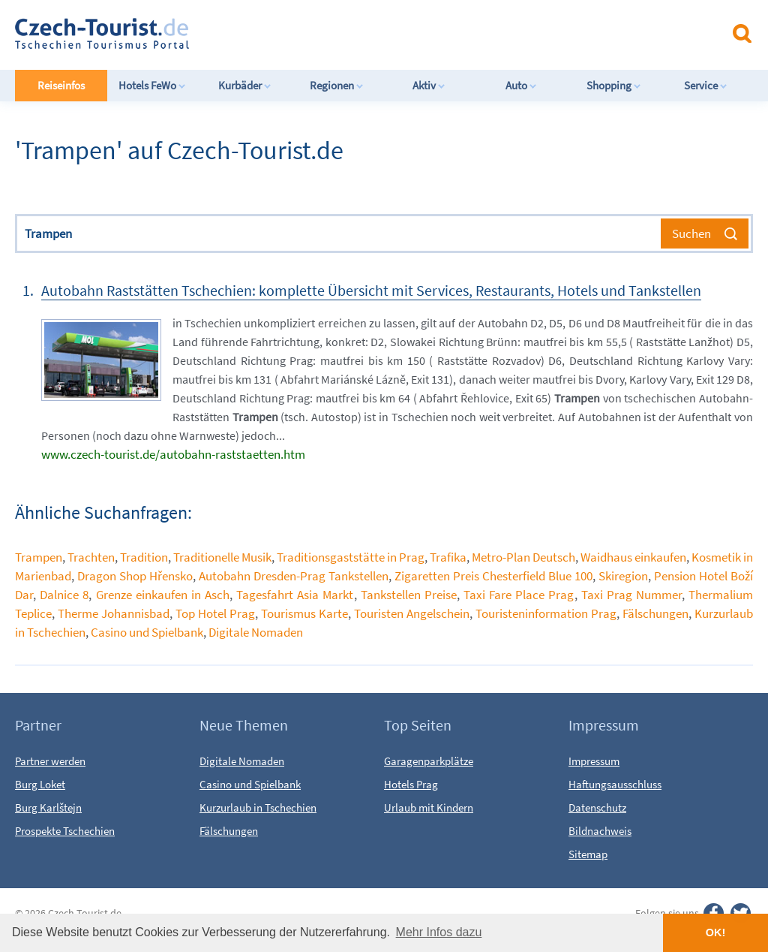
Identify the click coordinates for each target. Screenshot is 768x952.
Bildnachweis (600, 831)
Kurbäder (245, 85)
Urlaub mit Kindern (428, 807)
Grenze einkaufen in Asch (163, 594)
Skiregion (623, 576)
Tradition (144, 557)
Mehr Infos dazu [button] (439, 932)
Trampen (38, 557)
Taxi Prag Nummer (631, 594)
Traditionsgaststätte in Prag (350, 557)
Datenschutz (597, 807)
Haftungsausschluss (615, 784)
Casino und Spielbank (147, 632)
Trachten (91, 557)
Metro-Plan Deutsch (523, 557)
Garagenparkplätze (428, 761)
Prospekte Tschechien (65, 831)
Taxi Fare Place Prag (519, 594)
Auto (521, 85)
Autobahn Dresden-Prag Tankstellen (293, 576)
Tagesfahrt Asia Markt (294, 594)
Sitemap (588, 854)
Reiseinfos (61, 85)
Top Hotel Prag (215, 613)
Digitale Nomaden (255, 632)
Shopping (613, 85)
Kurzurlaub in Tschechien (258, 807)
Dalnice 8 (64, 594)
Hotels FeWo (152, 85)
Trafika (448, 557)
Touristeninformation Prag (546, 613)
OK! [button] (715, 932)
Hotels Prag (411, 784)
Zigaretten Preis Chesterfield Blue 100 (493, 576)
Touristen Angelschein (412, 613)
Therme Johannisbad (114, 613)
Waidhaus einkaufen (633, 557)
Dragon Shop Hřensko (135, 576)
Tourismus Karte (304, 613)
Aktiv (429, 85)
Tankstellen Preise (409, 594)
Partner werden (50, 761)
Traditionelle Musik (222, 557)
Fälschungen (655, 613)
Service (706, 85)
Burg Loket (40, 784)
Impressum (594, 761)
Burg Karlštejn (48, 807)
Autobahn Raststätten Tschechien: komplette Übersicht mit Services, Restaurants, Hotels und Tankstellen (371, 290)
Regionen (337, 85)
